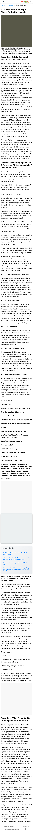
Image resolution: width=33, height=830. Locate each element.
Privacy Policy (9, 826)
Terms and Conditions (11, 829)
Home (3, 5)
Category (10, 5)
